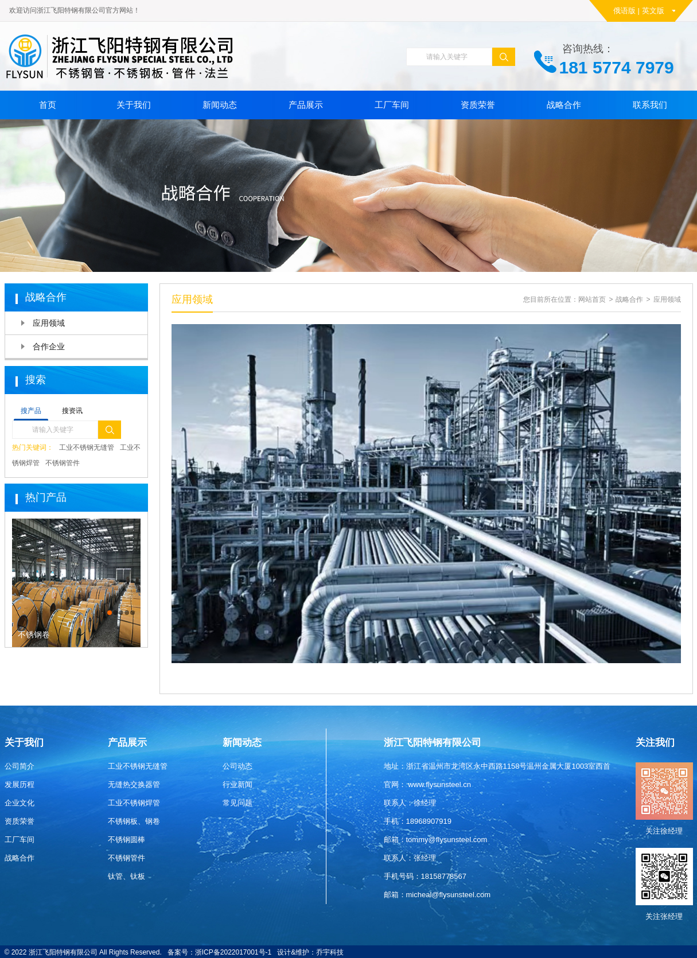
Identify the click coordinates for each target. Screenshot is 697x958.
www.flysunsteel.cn (439, 784)
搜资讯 (72, 411)
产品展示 (306, 105)
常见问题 (237, 803)
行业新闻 (237, 784)
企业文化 (19, 803)
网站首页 (592, 299)
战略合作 (564, 105)
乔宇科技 (330, 952)
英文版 (653, 10)
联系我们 (650, 105)
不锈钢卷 (34, 634)
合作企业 (49, 346)
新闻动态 (220, 105)
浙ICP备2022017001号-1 (233, 952)
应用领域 (49, 323)
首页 (47, 105)
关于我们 (133, 105)
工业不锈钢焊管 (134, 803)
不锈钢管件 (62, 463)
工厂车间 (392, 105)
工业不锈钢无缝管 (86, 447)
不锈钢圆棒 (126, 839)
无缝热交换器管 (134, 784)
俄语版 (624, 10)
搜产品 (31, 411)
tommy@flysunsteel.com (447, 839)
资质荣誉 (478, 105)
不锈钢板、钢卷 (134, 821)
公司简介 (19, 766)
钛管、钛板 (126, 876)
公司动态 (237, 766)
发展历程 (19, 784)
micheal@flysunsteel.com (448, 894)
